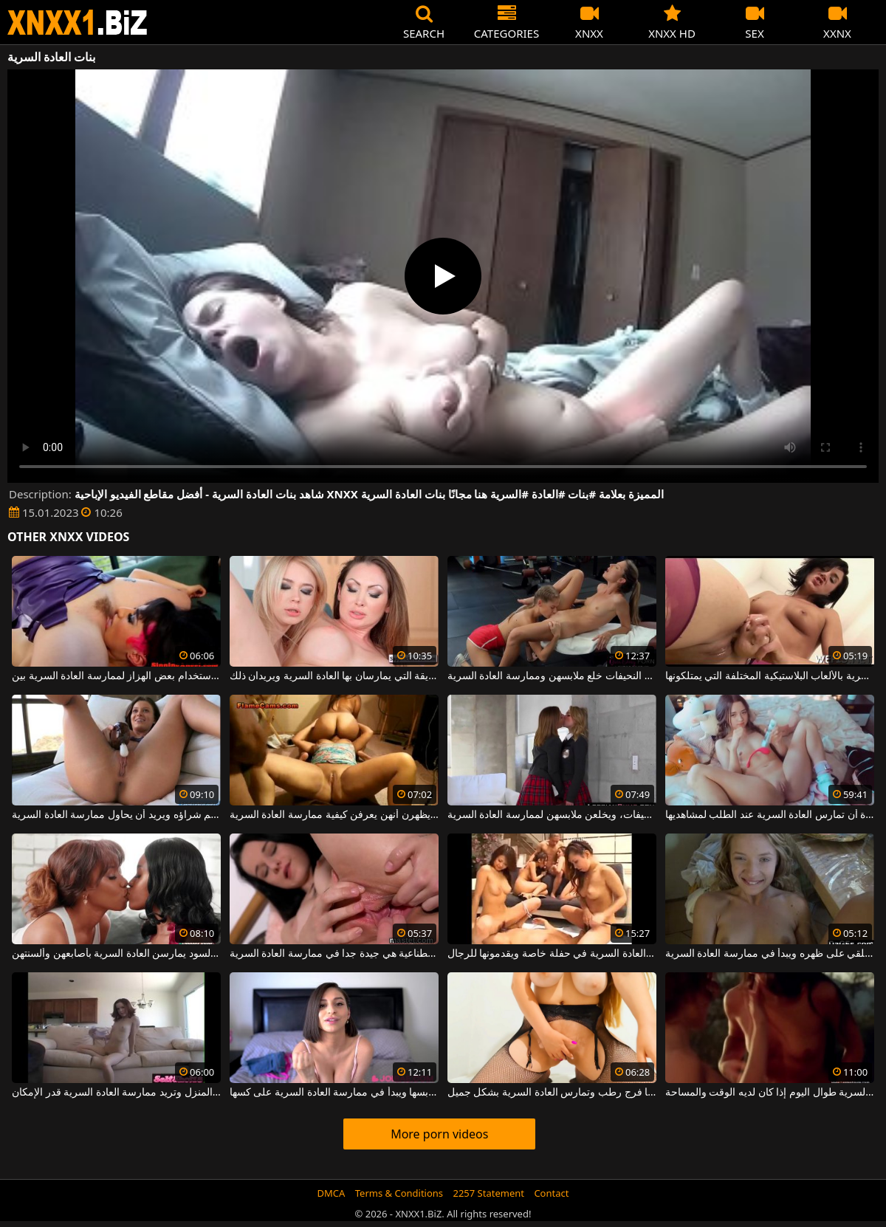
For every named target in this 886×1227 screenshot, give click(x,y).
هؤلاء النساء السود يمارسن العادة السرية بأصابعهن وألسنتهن (116, 954)
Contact (551, 1193)
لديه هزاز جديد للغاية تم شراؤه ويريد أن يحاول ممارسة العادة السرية (116, 815)
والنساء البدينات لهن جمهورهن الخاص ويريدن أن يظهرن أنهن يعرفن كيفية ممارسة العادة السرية (334, 815)
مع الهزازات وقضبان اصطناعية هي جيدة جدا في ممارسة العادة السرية (334, 954)
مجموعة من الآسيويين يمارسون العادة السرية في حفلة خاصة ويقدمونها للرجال (551, 954)
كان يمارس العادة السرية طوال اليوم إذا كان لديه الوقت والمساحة (769, 1093)
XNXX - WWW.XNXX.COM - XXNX (77, 22)
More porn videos (439, 1134)
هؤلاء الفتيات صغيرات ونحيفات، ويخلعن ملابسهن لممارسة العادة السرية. (551, 815)
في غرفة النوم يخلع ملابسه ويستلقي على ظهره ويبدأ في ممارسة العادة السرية (769, 954)
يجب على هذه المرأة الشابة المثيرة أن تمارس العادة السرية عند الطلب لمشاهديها (769, 815)
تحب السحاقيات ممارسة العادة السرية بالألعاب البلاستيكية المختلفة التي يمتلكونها (769, 676)
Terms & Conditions (399, 1193)
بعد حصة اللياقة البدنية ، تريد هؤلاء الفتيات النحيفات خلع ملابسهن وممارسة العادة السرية (551, 676)
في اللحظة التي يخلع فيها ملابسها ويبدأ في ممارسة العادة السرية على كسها (334, 1093)
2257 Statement (488, 1193)
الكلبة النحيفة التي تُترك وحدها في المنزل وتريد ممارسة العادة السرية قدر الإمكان (116, 1093)
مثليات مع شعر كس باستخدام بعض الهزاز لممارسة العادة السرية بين (116, 676)
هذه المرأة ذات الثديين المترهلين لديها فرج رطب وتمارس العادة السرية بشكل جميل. (551, 1093)
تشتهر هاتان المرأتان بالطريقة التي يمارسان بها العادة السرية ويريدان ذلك (334, 676)
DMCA (331, 1193)
